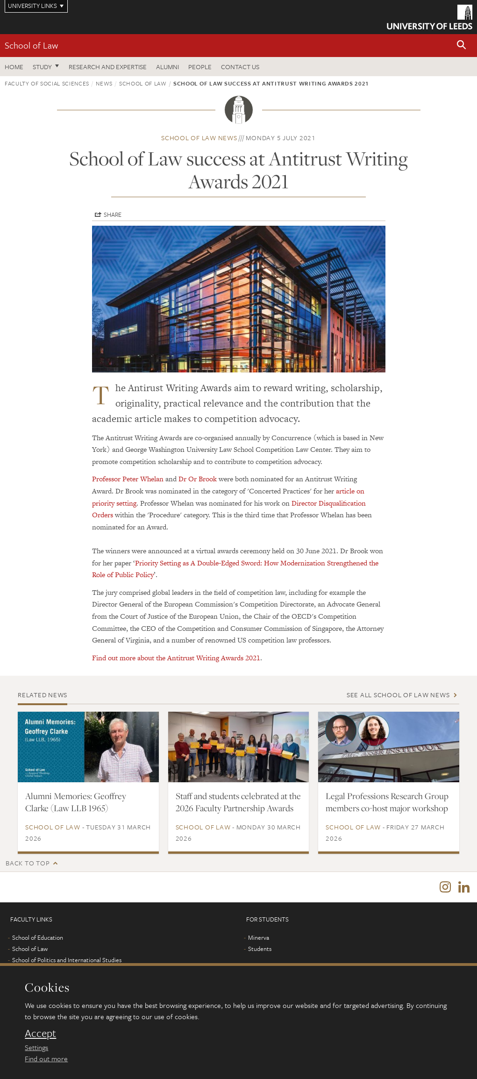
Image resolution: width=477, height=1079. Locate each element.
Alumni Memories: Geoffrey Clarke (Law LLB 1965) (75, 802)
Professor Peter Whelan (128, 479)
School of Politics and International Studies (66, 960)
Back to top (28, 863)
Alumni (167, 66)
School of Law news (199, 138)
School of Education (37, 938)
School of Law (31, 45)
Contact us (240, 66)
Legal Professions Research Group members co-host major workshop (387, 802)
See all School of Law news (398, 695)
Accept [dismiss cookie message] (40, 1033)
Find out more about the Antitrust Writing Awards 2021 (176, 658)
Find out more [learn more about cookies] (46, 1058)
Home (14, 66)
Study (42, 66)
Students (259, 949)
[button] (461, 45)
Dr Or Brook (197, 479)
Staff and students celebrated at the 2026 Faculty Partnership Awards (238, 802)
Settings (36, 1047)
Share (112, 214)
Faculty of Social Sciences (47, 83)
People (200, 66)
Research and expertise (108, 66)
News (104, 83)
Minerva (258, 938)
